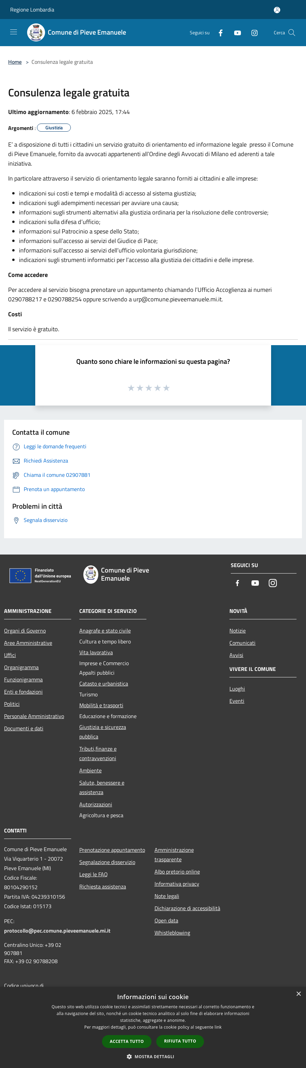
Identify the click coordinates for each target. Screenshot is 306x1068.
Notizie (237, 630)
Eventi (236, 701)
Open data (166, 920)
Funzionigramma (23, 679)
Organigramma (21, 667)
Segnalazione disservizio (107, 862)
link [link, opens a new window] (218, 1027)
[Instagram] (252, 32)
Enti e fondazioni (23, 692)
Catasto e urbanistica (103, 683)
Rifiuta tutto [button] (180, 1041)
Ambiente (90, 770)
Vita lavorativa (96, 652)
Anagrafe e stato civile (105, 630)
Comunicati (242, 643)
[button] (153, 1056)
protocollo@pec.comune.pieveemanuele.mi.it (57, 930)
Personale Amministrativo (34, 716)
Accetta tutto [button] (127, 1041)
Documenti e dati (23, 728)
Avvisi (236, 655)
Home (15, 62)
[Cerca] (292, 33)
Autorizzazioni (95, 804)
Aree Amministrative (28, 643)
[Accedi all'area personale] (277, 10)
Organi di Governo (25, 630)
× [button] (298, 994)
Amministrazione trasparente (174, 854)
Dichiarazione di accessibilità (187, 908)
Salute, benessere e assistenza (101, 787)
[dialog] (153, 1027)
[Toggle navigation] (13, 32)
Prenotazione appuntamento (112, 850)
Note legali (167, 896)
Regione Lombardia (32, 9)
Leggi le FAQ (93, 874)
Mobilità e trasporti (101, 705)
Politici (12, 704)
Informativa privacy (177, 884)
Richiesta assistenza (102, 886)
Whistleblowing (172, 933)
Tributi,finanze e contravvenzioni (98, 753)
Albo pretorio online (177, 871)
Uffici (10, 655)
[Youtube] (235, 32)
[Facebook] (218, 32)
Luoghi (237, 689)
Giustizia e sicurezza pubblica (102, 732)
